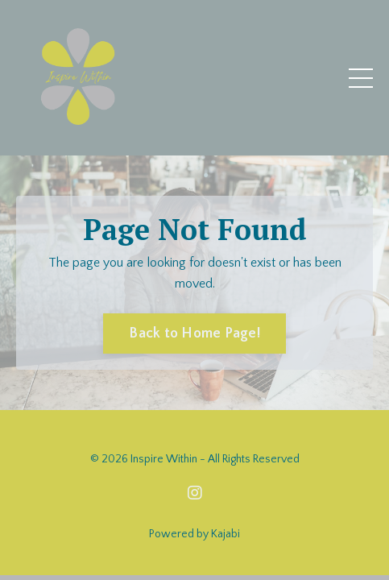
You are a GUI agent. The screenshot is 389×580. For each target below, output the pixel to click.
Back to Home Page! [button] (194, 333)
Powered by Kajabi (194, 534)
